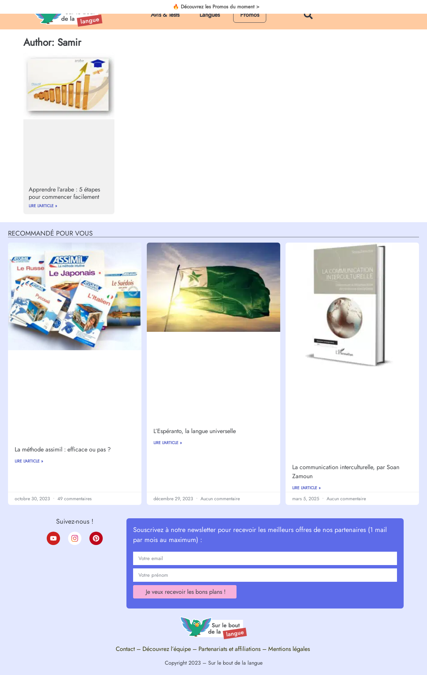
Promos (249, 14)
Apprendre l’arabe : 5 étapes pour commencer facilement (64, 193)
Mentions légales (290, 649)
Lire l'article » (43, 206)
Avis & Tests (165, 14)
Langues (209, 14)
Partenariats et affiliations (229, 649)
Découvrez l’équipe (166, 649)
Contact (125, 649)
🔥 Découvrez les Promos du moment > (216, 6)
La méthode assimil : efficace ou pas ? (63, 449)
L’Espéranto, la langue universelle (194, 431)
